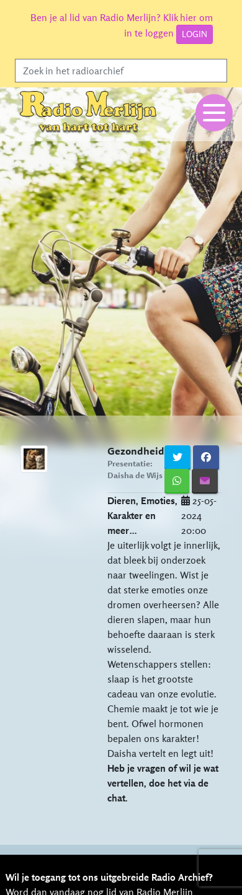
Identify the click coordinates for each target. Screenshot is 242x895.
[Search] (121, 70)
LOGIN (194, 34)
